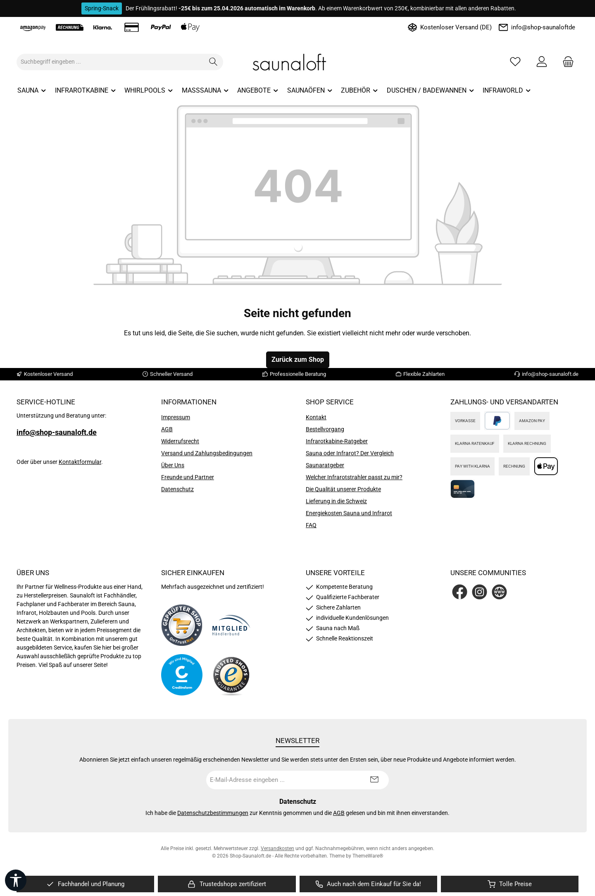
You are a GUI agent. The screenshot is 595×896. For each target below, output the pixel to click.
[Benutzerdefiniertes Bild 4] (231, 675)
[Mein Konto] (542, 61)
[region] (85, 884)
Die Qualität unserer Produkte (343, 489)
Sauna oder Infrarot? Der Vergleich (350, 453)
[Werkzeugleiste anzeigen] (15, 880)
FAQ (311, 525)
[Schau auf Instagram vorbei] (479, 592)
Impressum (175, 417)
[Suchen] (213, 62)
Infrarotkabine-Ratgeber (337, 441)
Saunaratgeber (325, 465)
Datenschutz (177, 489)
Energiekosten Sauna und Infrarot (349, 513)
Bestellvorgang (325, 429)
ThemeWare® (367, 856)
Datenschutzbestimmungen (212, 813)
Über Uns (172, 465)
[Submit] (374, 780)
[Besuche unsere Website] (499, 592)
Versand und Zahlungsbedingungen (206, 453)
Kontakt (316, 417)
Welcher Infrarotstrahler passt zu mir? (354, 477)
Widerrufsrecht (180, 441)
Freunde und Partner (187, 477)
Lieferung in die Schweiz (336, 501)
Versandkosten (277, 848)
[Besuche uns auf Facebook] (459, 592)
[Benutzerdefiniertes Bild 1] (181, 625)
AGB (167, 429)
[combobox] (110, 62)
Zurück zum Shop (297, 359)
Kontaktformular (80, 462)
